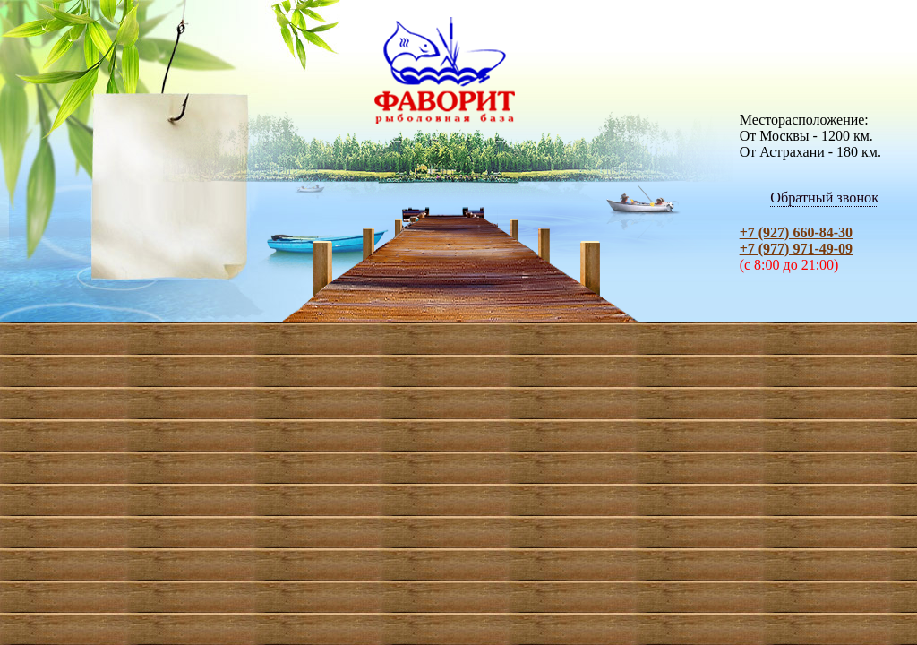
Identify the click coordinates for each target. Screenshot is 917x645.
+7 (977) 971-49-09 (796, 248)
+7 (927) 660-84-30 (796, 232)
